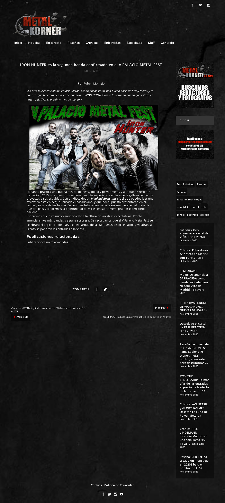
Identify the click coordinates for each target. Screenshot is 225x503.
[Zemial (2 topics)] (181, 214)
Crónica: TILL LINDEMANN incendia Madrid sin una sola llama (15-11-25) (193, 436)
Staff (151, 43)
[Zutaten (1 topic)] (202, 184)
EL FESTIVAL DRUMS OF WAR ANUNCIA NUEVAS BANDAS (193, 306)
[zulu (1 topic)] (204, 206)
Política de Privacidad (119, 485)
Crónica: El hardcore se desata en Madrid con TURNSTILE (194, 254)
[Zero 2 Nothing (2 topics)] (185, 184)
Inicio (18, 43)
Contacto (167, 43)
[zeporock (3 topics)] (192, 214)
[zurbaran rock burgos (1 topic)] (189, 199)
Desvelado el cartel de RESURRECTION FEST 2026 (193, 327)
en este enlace (46, 202)
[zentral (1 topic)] (194, 206)
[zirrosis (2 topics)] (204, 214)
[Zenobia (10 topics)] (181, 191)
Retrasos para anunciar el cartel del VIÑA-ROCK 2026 (194, 233)
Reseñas (74, 43)
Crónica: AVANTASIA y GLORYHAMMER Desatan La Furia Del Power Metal (194, 409)
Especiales (134, 43)
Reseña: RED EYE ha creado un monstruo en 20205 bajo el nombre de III (194, 462)
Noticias (34, 43)
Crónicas (92, 43)
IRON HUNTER (94, 95)
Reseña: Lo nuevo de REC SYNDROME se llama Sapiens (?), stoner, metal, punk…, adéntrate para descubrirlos (194, 353)
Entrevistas (112, 43)
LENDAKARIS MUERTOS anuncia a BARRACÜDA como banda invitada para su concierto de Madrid (194, 280)
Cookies (96, 485)
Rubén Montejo (94, 83)
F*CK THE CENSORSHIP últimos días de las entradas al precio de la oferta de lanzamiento (194, 383)
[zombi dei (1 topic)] (182, 206)
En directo (53, 43)
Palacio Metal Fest (73, 91)
